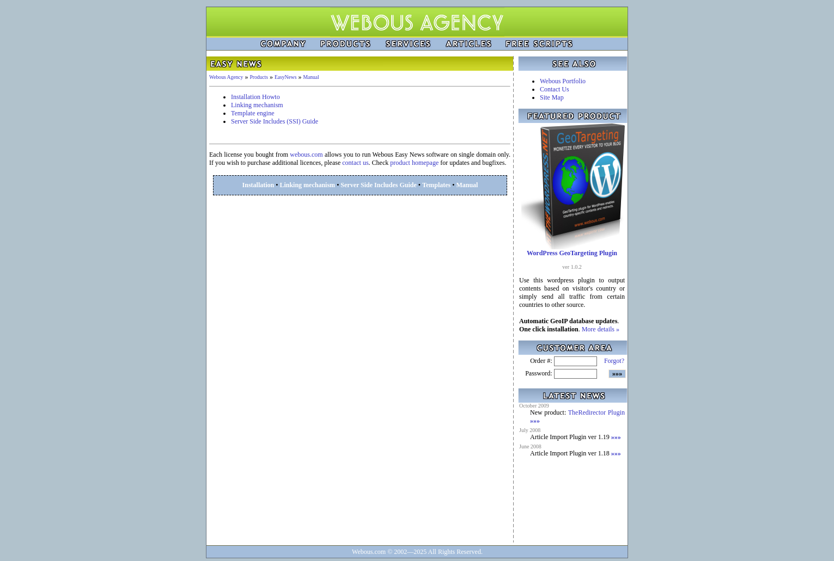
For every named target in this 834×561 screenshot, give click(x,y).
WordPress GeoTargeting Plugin (572, 253)
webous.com (306, 154)
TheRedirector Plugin (596, 412)
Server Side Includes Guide (378, 185)
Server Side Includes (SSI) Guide (274, 121)
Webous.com (369, 552)
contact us (355, 163)
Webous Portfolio (563, 81)
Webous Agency (226, 77)
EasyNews (286, 77)
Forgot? (614, 361)
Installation (258, 185)
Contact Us (554, 89)
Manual (311, 77)
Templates (436, 185)
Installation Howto (255, 97)
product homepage (414, 163)
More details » (600, 329)
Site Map (552, 97)
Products (258, 77)
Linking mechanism (257, 105)
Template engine (252, 113)
